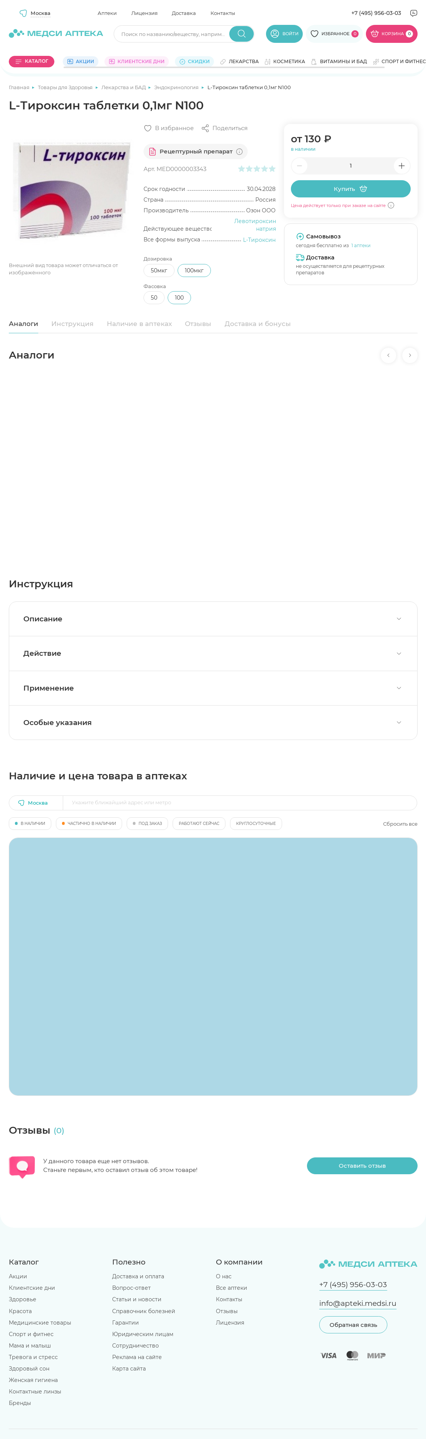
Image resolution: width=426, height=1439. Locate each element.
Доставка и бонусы (258, 324)
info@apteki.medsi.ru (358, 1303)
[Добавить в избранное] (169, 128)
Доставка (184, 13)
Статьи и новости (137, 1299)
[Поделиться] (224, 128)
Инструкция (72, 324)
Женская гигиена (33, 1380)
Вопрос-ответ (131, 1287)
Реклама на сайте (137, 1357)
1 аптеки (361, 245)
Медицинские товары (40, 1322)
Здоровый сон (29, 1368)
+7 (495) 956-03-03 (376, 13)
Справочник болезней (143, 1311)
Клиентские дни (32, 1287)
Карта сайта (129, 1368)
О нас (224, 1276)
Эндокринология (177, 87)
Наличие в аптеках (139, 324)
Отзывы (198, 324)
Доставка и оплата (138, 1276)
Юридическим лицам (142, 1334)
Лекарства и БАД (124, 87)
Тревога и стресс (33, 1357)
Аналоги (23, 324)
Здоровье (22, 1299)
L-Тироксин (259, 240)
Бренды (20, 1403)
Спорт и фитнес (31, 1334)
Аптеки (107, 13)
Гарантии (125, 1322)
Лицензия (144, 13)
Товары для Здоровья (66, 87)
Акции (18, 1276)
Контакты (223, 13)
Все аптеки (231, 1287)
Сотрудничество (135, 1345)
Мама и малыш (30, 1345)
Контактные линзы (35, 1391)
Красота (20, 1311)
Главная (20, 87)
